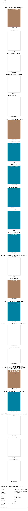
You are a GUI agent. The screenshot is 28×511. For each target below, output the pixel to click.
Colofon (15, 503)
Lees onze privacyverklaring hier (18, 493)
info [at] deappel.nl (3, 493)
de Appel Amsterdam (3, 0)
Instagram (2, 496)
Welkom (15, 501)
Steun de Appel (16, 502)
